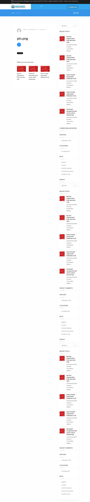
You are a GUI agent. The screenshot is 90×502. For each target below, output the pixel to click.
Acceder (63, 165)
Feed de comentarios (67, 171)
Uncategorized (65, 151)
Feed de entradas (66, 168)
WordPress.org (65, 174)
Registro (63, 162)
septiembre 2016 (66, 140)
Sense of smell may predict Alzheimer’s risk (45, 75)
